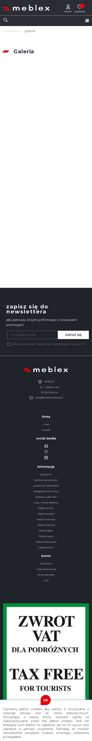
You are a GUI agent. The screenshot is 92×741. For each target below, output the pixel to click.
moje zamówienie (46, 569)
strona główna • (13, 31)
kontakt (46, 430)
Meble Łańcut (46, 547)
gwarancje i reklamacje (46, 485)
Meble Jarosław (46, 513)
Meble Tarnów (46, 508)
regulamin (46, 474)
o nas (46, 424)
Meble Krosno (46, 536)
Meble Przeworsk (46, 519)
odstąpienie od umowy (46, 491)
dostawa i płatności (46, 496)
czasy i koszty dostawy (46, 502)
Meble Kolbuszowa (46, 541)
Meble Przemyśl (46, 525)
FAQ (46, 580)
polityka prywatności (46, 480)
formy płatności (46, 574)
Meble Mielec (46, 530)
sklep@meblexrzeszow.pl (46, 397)
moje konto (46, 563)
